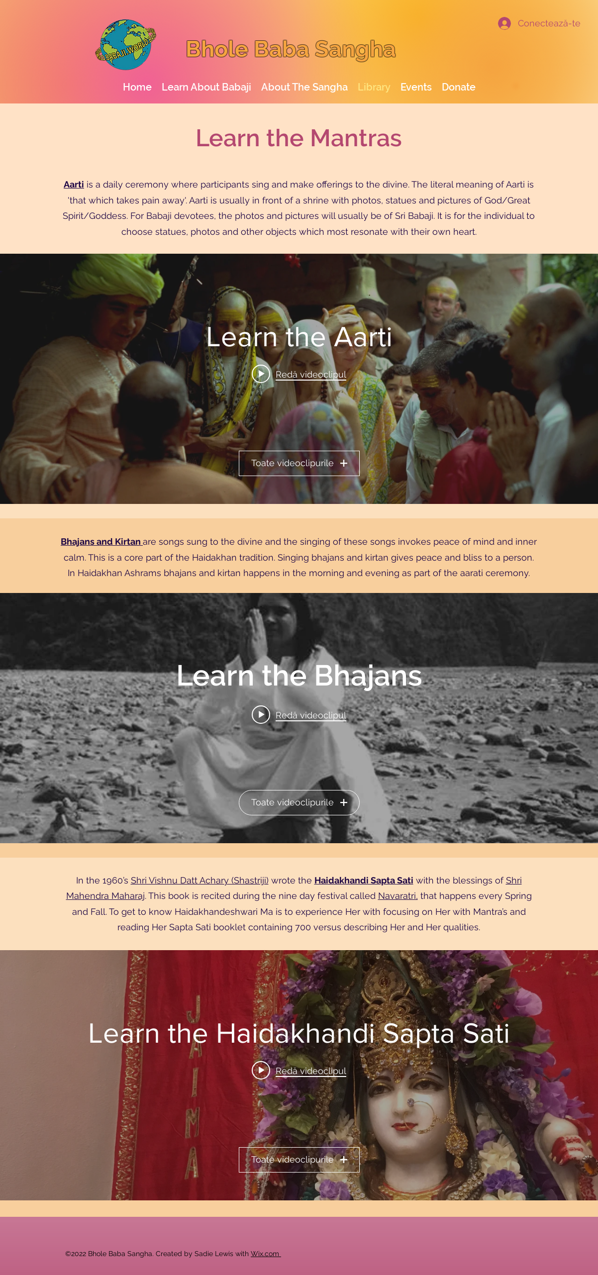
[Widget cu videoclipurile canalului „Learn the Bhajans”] (299, 718)
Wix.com (266, 1254)
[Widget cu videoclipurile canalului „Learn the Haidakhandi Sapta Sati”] (299, 1075)
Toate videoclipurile (299, 463)
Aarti (74, 184)
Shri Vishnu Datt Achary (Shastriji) (200, 880)
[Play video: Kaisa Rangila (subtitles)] (299, 715)
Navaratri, (398, 895)
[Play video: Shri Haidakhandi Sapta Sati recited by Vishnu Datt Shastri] (299, 1070)
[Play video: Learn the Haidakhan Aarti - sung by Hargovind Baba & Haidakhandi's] (299, 374)
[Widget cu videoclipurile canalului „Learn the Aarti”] (299, 379)
